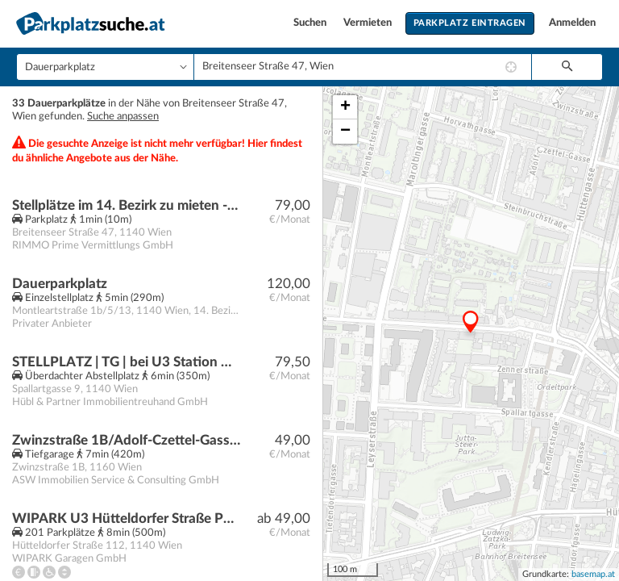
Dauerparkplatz (59, 283)
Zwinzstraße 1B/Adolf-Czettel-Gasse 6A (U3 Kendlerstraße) (126, 440)
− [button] (345, 131)
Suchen (311, 23)
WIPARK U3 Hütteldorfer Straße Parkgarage (126, 518)
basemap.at (593, 574)
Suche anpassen (123, 116)
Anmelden (572, 23)
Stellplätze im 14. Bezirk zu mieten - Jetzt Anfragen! (126, 205)
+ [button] (345, 107)
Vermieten (368, 23)
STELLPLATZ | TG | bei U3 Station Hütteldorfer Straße (126, 362)
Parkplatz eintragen (469, 23)
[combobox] (362, 67)
